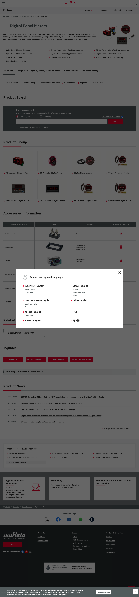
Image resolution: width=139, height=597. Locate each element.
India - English (80, 300)
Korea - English (33, 320)
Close (119, 272)
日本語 (76, 320)
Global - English (33, 311)
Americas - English (34, 285)
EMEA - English (80, 285)
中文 (75, 311)
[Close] (135, 591)
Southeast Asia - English (37, 300)
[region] (69, 592)
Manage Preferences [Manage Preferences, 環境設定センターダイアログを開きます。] (103, 592)
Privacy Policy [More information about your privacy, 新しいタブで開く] (62, 595)
